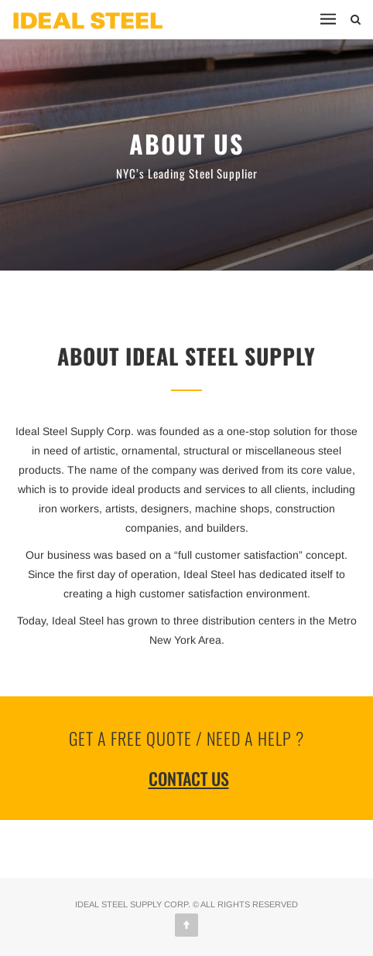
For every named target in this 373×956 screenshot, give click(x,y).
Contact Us (189, 778)
